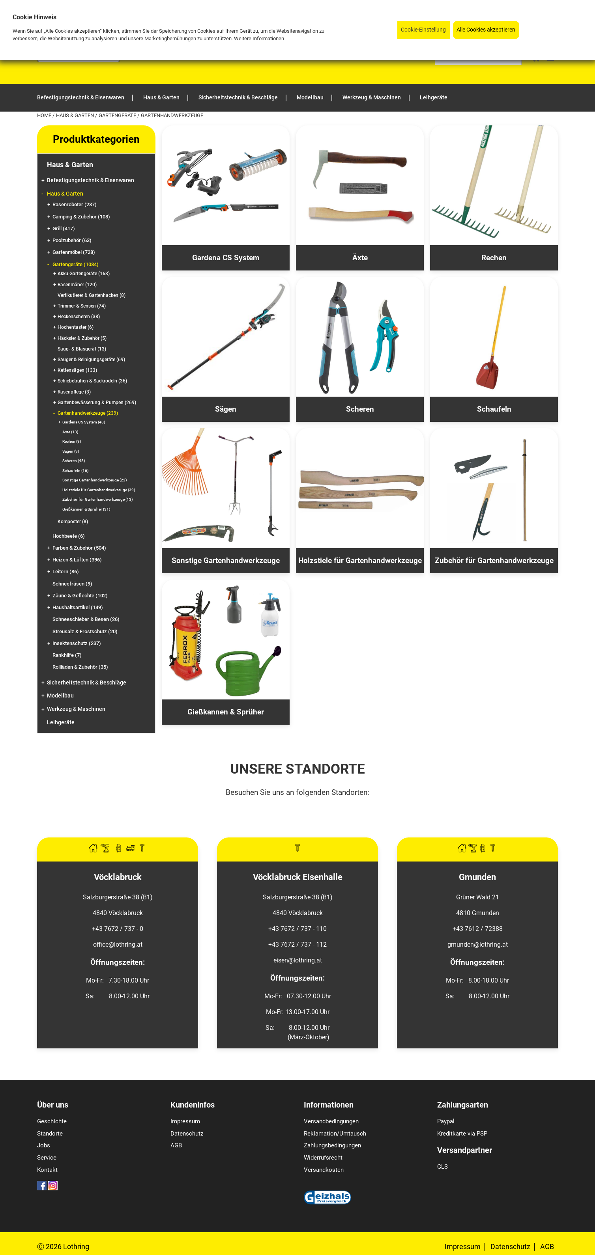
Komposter (73, 521)
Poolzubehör (72, 240)
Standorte (50, 1133)
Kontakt (47, 1169)
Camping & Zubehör (81, 217)
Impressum (185, 1121)
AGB (176, 1145)
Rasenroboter (74, 204)
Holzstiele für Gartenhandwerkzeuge (98, 489)
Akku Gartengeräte (84, 273)
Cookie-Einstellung (423, 29)
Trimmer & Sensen (82, 306)
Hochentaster (76, 327)
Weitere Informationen (259, 38)
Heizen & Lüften (77, 560)
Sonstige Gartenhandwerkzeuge (94, 480)
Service (46, 1157)
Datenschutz (186, 1133)
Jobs (43, 1145)
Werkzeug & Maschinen (76, 709)
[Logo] (78, 60)
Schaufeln (75, 470)
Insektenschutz (76, 643)
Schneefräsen (72, 584)
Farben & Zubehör (79, 548)
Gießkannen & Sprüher (86, 509)
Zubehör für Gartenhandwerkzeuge (97, 499)
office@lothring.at (117, 944)
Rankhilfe (67, 655)
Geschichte (52, 1121)
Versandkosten (324, 1169)
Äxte (70, 431)
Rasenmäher (77, 284)
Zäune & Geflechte (80, 596)
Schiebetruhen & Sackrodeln (92, 381)
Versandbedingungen (331, 1121)
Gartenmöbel (73, 252)
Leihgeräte (61, 722)
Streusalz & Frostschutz (85, 631)
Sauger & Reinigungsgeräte (91, 359)
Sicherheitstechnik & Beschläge (86, 682)
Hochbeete (68, 536)
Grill (63, 228)
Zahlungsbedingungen (332, 1145)
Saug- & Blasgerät (82, 349)
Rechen (71, 441)
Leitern (65, 571)
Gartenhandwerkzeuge (88, 413)
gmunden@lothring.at (477, 944)
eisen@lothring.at (297, 960)
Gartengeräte (118, 115)
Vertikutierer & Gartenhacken (91, 295)
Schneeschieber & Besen (86, 619)
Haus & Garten (75, 115)
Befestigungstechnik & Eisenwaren (90, 180)
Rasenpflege (74, 392)
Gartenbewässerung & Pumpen (97, 402)
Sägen (70, 451)
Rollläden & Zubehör (80, 667)
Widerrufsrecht (323, 1157)
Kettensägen (77, 370)
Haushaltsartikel (77, 607)
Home (44, 115)
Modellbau (60, 695)
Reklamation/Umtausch (335, 1133)
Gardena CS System (83, 422)
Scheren (73, 460)
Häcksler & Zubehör (82, 338)
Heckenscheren (79, 316)
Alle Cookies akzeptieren (486, 29)
